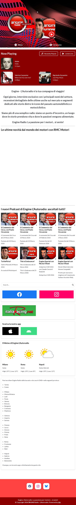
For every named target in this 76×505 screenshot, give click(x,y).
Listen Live (55, 45)
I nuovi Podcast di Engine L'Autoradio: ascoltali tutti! (33, 209)
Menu (19, 45)
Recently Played (48, 53)
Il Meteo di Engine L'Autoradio (15, 343)
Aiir (59, 502)
